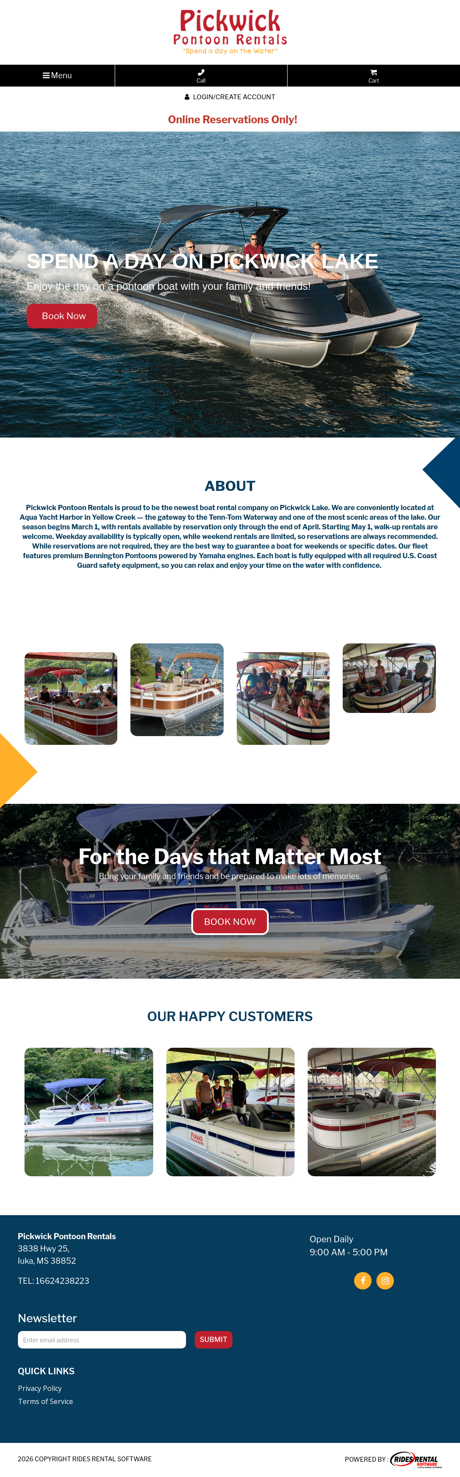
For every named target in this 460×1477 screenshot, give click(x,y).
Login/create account (230, 97)
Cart (374, 76)
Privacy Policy (40, 1388)
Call (201, 76)
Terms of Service (45, 1401)
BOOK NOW (230, 921)
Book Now (62, 315)
